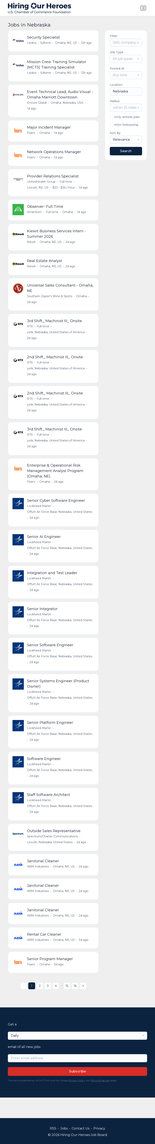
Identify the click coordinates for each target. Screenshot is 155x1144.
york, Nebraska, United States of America (56, 339)
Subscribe (77, 1092)
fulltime (46, 43)
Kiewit (31, 247)
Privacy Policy (77, 1100)
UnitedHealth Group (41, 185)
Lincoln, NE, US (38, 191)
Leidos (32, 43)
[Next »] (83, 1006)
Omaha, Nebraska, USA (67, 104)
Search (126, 151)
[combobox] (126, 59)
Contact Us (80, 1128)
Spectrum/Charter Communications (52, 853)
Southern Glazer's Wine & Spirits (50, 302)
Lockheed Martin (39, 516)
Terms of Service (100, 1100)
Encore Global (37, 104)
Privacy (99, 1128)
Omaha (45, 135)
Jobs (64, 1128)
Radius (115, 101)
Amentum (34, 216)
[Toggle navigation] (143, 8)
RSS (53, 1128)
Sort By (115, 133)
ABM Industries (38, 884)
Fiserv (31, 135)
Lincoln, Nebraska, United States (50, 859)
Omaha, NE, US (66, 43)
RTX (30, 333)
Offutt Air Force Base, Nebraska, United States (60, 522)
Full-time (66, 185)
